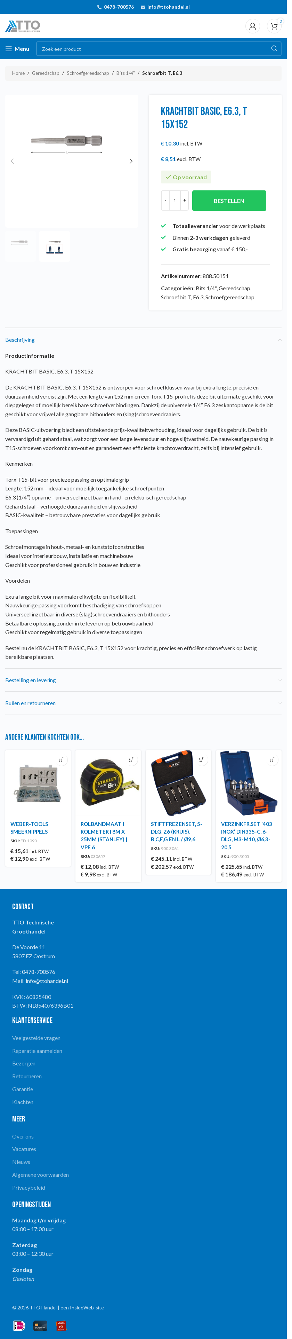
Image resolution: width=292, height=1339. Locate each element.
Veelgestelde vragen (36, 1036)
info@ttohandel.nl (168, 7)
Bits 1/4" (125, 73)
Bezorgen (23, 1061)
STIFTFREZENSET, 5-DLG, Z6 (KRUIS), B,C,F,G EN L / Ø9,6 (178, 830)
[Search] (159, 48)
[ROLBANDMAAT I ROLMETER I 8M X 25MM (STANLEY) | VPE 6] (108, 782)
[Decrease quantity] (165, 200)
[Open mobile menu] (17, 49)
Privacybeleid (28, 1185)
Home (18, 73)
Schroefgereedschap (88, 73)
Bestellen (229, 200)
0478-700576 (119, 7)
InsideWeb (82, 1306)
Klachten (22, 1100)
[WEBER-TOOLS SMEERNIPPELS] (37, 782)
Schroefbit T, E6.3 (162, 73)
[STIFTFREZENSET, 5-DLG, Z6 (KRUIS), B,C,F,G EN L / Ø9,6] (179, 782)
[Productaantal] (175, 200)
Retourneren (27, 1074)
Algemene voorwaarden (40, 1172)
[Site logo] (22, 25)
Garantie (22, 1087)
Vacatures (24, 1147)
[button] (12, 161)
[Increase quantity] (184, 200)
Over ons (23, 1134)
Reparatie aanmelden (37, 1049)
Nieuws (21, 1160)
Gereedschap (45, 73)
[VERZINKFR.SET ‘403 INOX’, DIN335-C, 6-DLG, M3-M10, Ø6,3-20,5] (250, 782)
